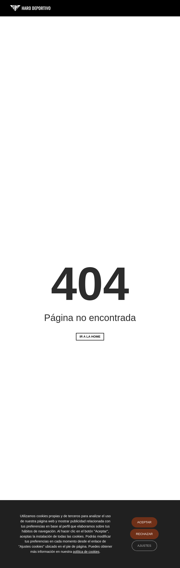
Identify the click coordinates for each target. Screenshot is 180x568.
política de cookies (91, 551)
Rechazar (144, 534)
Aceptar (143, 522)
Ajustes (143, 546)
